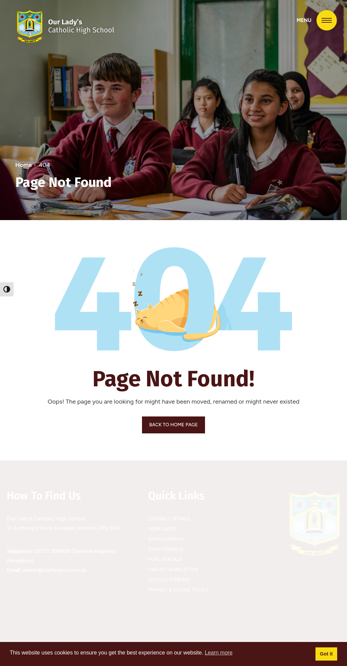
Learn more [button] (218, 653)
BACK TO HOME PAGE (173, 425)
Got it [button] (326, 654)
